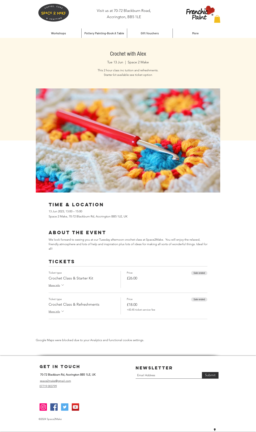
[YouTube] (75, 407)
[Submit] (210, 375)
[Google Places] (215, 430)
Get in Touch (60, 366)
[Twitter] (64, 407)
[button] (217, 19)
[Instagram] (43, 407)
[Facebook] (54, 407)
